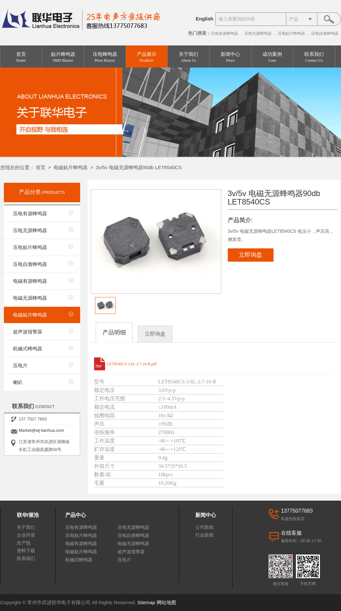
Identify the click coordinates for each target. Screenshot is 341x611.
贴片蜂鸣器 (63, 57)
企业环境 (26, 535)
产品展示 (146, 57)
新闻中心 (230, 57)
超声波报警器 (27, 331)
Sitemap (146, 602)
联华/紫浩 (28, 515)
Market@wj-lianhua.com (41, 430)
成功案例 (272, 57)
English (204, 18)
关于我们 (188, 57)
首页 (21, 57)
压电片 (20, 365)
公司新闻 (204, 527)
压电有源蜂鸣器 (224, 33)
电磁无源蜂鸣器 (30, 298)
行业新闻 (204, 535)
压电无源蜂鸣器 (258, 33)
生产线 (23, 542)
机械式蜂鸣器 (27, 348)
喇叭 (18, 382)
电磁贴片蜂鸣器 (71, 167)
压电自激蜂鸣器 (324, 33)
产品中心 (75, 515)
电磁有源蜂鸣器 (30, 281)
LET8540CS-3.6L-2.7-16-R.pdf (132, 364)
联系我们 (314, 57)
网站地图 (166, 602)
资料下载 (26, 550)
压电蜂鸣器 (105, 57)
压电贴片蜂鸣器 (291, 33)
